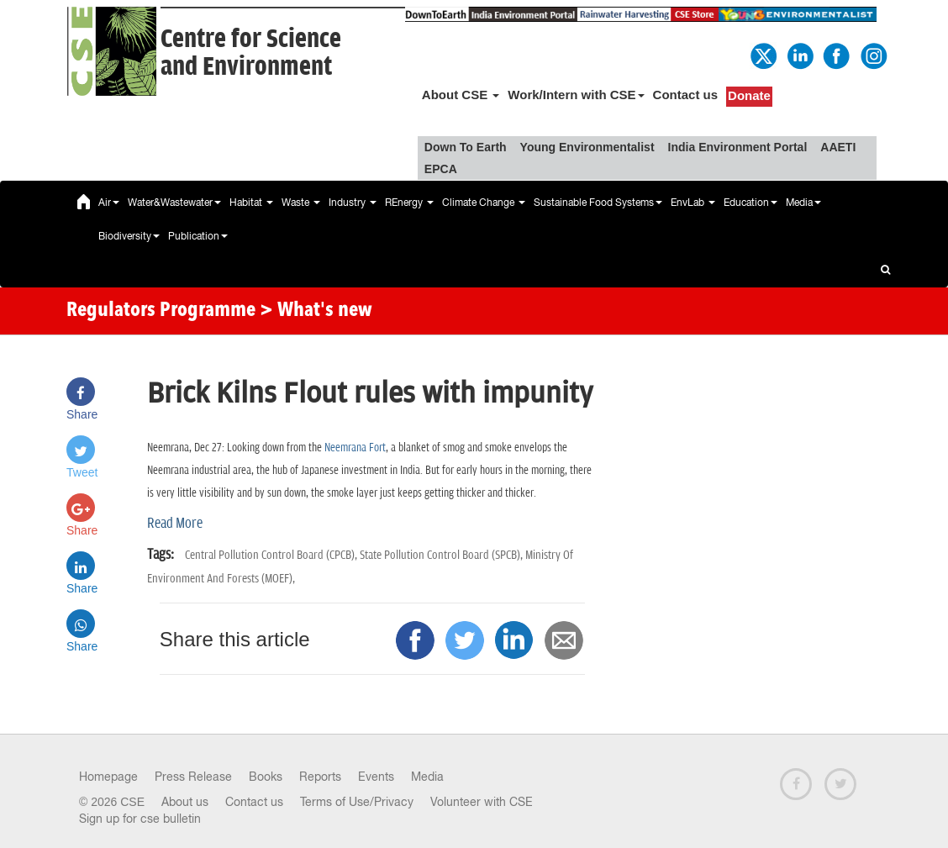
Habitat (251, 202)
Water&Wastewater (174, 202)
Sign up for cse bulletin (140, 818)
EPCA (440, 169)
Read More (175, 523)
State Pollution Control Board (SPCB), (442, 555)
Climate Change (483, 202)
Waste (301, 202)
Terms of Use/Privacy (356, 801)
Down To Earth (465, 147)
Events (376, 776)
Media (803, 202)
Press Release (193, 776)
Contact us (686, 94)
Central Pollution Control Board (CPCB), (272, 555)
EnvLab (693, 202)
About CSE (461, 94)
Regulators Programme (160, 311)
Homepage (108, 776)
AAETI (838, 147)
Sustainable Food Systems (598, 202)
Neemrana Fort (355, 448)
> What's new (316, 311)
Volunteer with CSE (481, 801)
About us (184, 801)
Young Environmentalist (587, 147)
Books (265, 776)
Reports (320, 776)
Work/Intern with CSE (576, 94)
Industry (353, 202)
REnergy (409, 202)
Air (108, 202)
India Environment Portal (738, 147)
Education (750, 202)
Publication (198, 236)
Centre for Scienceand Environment (251, 53)
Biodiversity (129, 236)
